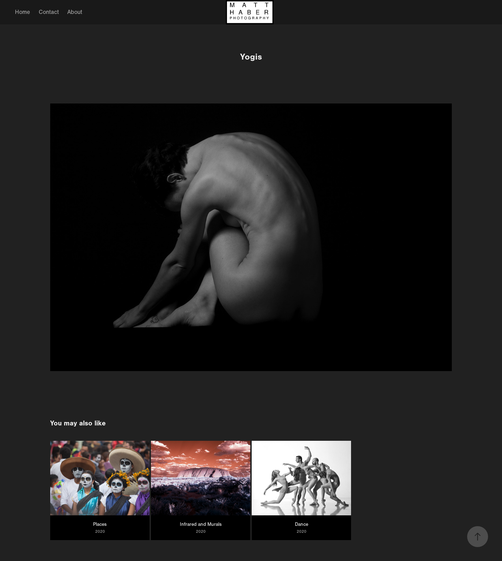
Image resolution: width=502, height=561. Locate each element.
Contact (49, 12)
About (74, 12)
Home (22, 12)
